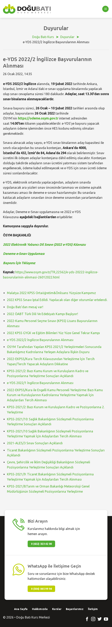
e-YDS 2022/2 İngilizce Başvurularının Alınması (40, 340)
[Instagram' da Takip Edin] (93, 619)
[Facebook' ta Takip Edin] (87, 619)
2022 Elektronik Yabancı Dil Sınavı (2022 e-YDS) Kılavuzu (44, 244)
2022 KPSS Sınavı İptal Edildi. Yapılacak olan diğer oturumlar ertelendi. (57, 300)
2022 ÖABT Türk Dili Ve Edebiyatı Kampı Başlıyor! (42, 314)
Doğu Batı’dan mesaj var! (25, 307)
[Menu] (105, 9)
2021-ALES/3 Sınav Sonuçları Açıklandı (35, 443)
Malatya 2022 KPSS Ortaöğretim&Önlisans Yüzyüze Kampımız (51, 293)
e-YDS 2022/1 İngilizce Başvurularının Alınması (40, 383)
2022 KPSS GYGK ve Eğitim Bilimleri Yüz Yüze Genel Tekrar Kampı (53, 333)
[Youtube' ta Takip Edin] (106, 619)
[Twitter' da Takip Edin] (99, 619)
